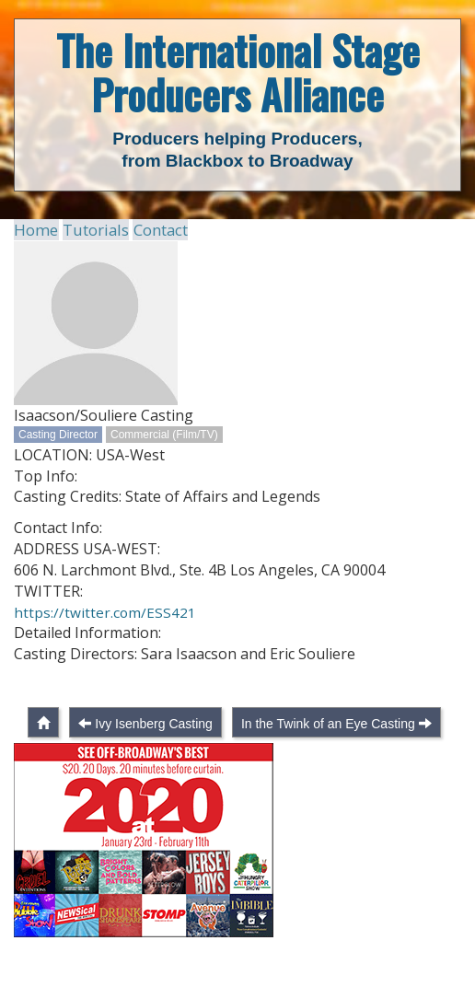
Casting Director (58, 433)
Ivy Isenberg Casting (154, 756)
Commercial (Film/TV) (164, 433)
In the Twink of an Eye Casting (328, 756)
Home (34, 229)
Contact (153, 229)
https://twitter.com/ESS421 (105, 611)
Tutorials (90, 229)
